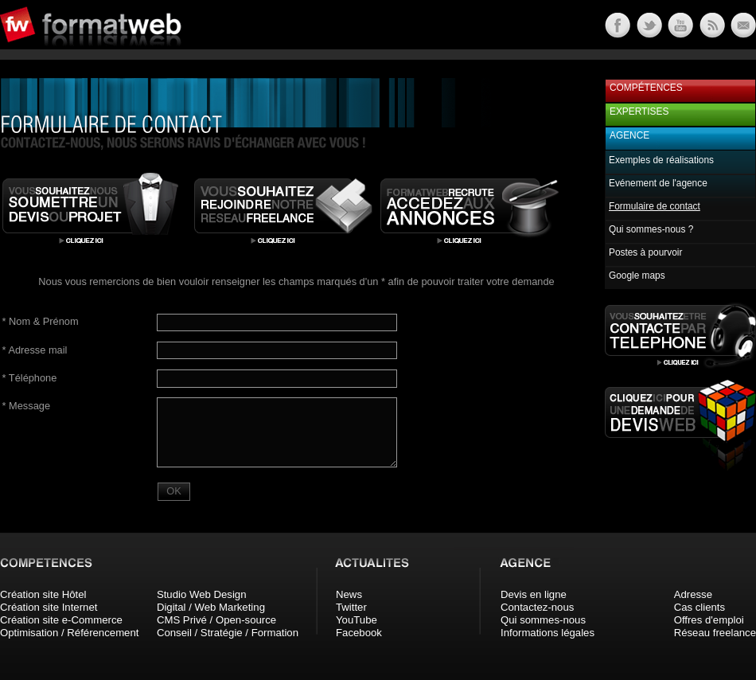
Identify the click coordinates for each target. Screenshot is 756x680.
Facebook (359, 633)
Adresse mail (35, 350)
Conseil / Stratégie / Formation (227, 633)
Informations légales (547, 633)
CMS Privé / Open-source (216, 620)
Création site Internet (48, 607)
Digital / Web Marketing (211, 607)
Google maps (637, 275)
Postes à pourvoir (645, 252)
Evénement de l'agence (658, 183)
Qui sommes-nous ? (651, 229)
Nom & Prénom (40, 321)
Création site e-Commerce (61, 620)
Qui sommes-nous (543, 620)
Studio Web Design (202, 594)
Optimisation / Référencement (69, 633)
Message (26, 406)
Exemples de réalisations (661, 160)
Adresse (693, 594)
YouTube (356, 620)
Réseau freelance (715, 633)
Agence (629, 135)
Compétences (646, 87)
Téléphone (29, 378)
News (349, 594)
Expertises (639, 111)
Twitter (351, 607)
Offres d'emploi (709, 620)
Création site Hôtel (43, 594)
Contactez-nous (537, 607)
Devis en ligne (534, 594)
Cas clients (700, 607)
